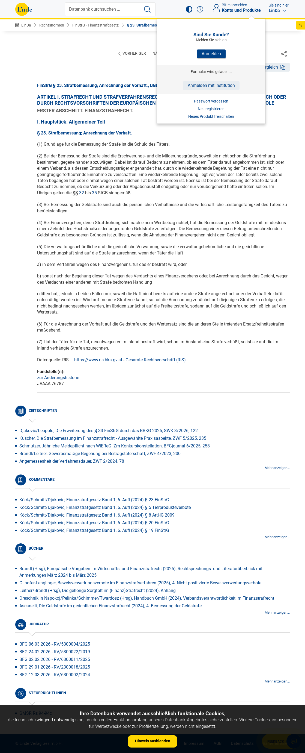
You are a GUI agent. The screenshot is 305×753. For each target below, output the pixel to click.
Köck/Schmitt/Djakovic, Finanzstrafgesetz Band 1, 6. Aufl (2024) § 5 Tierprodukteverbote (105, 507)
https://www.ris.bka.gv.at (98, 359)
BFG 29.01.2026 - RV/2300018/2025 (54, 667)
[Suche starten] (147, 9)
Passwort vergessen (211, 101)
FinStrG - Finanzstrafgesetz (95, 25)
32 (81, 192)
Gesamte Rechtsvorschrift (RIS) (155, 359)
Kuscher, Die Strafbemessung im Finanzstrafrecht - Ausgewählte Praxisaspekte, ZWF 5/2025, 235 (112, 438)
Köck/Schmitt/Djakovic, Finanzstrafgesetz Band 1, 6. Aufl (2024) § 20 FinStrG (94, 522)
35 (94, 192)
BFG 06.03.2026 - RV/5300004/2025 (54, 644)
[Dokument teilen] (284, 53)
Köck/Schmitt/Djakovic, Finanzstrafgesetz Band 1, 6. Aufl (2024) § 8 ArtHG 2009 (97, 515)
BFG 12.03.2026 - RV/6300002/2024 (54, 674)
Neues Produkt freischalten (211, 116)
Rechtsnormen (51, 25)
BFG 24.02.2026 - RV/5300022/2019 (54, 651)
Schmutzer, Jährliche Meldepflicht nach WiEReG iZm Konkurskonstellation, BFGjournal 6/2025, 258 (114, 446)
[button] (189, 9)
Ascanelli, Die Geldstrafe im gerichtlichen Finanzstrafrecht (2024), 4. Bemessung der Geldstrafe (110, 605)
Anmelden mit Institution (211, 85)
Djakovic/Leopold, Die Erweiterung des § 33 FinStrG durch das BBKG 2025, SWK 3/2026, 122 (108, 430)
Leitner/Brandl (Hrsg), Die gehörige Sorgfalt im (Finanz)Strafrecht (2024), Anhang (97, 590)
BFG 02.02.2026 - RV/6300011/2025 (54, 659)
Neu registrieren (211, 109)
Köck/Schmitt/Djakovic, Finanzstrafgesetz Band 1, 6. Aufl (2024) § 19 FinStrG (94, 530)
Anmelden (211, 53)
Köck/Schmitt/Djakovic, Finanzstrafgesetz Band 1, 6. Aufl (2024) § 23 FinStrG (94, 499)
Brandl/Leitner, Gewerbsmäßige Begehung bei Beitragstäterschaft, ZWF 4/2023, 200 (100, 453)
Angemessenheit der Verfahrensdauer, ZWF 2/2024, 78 (71, 461)
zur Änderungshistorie (58, 377)
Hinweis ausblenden (152, 741)
